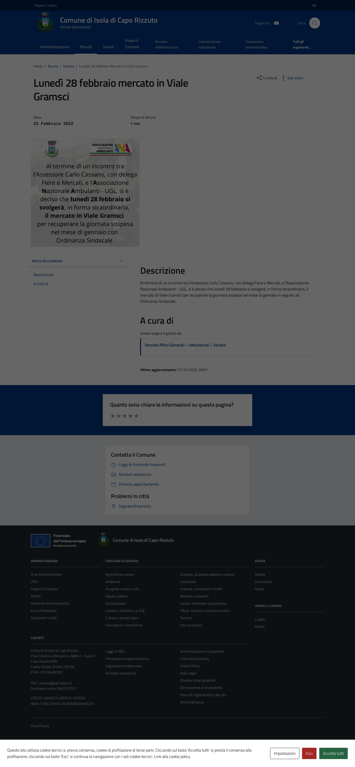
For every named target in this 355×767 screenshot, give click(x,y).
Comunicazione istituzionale (210, 44)
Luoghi (260, 619)
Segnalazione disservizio (124, 666)
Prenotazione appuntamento (127, 658)
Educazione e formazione (124, 625)
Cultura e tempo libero (122, 618)
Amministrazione (55, 47)
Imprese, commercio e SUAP (201, 589)
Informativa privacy (194, 658)
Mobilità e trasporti (194, 596)
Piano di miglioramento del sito (203, 694)
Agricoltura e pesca (120, 574)
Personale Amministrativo (50, 603)
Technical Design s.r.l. (61, 754)
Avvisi (259, 589)
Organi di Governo (44, 589)
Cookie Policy (190, 666)
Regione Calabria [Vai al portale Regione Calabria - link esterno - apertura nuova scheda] (46, 5)
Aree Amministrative (46, 574)
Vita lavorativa (191, 625)
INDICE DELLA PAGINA (78, 261)
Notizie (260, 574)
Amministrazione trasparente (202, 651)
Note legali (188, 673)
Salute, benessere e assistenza (203, 603)
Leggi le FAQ (115, 651)
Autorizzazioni (116, 603)
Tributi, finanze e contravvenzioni (204, 610)
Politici (36, 596)
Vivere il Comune (132, 43)
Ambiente (113, 581)
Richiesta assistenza (121, 673)
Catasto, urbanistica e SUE (125, 610)
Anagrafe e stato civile (122, 589)
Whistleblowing (192, 702)
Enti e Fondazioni (44, 610)
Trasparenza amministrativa (256, 44)
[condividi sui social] (266, 77)
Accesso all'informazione (166, 44)
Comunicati (263, 581)
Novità (86, 47)
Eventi (260, 626)
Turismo (186, 618)
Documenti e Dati (44, 618)
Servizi (108, 47)
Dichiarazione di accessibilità (201, 687)
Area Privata (40, 726)
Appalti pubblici (117, 596)
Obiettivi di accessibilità (197, 680)
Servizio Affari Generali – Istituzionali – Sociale (185, 345)
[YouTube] (274, 22)
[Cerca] (314, 22)
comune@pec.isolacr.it (55, 683)
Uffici (34, 581)
